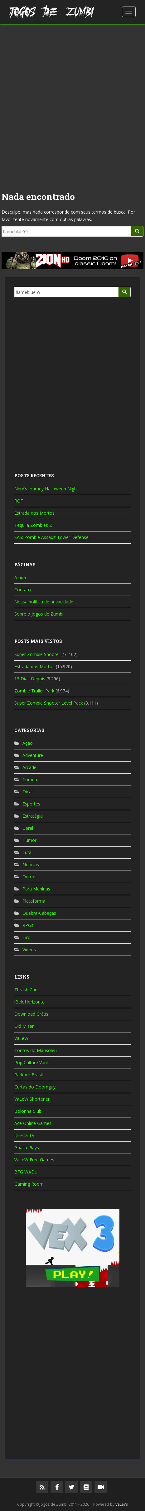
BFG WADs (25, 1172)
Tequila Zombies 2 (33, 525)
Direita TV (24, 1135)
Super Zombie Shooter (37, 654)
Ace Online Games (32, 1123)
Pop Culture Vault (31, 1062)
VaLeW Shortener (32, 1099)
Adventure (32, 755)
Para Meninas (36, 889)
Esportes (31, 804)
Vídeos (29, 949)
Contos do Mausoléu (35, 1050)
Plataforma (33, 901)
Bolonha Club (27, 1111)
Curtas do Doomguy (35, 1087)
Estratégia (32, 816)
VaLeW (21, 1038)
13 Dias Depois (29, 679)
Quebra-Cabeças (39, 913)
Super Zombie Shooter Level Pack (48, 703)
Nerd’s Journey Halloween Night (46, 489)
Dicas (28, 792)
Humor (29, 840)
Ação (27, 743)
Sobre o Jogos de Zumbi (38, 614)
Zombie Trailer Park (34, 691)
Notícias (30, 864)
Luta (26, 852)
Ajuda (20, 577)
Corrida (29, 779)
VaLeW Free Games (34, 1160)
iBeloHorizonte (29, 1002)
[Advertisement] (72, 104)
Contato (22, 590)
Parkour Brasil (28, 1075)
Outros (29, 877)
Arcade (29, 767)
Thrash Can (25, 990)
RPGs (27, 925)
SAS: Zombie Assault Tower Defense (51, 537)
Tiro (26, 937)
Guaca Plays (26, 1147)
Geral (27, 828)
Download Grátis (31, 1014)
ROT (18, 501)
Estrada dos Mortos (34, 513)
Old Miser (24, 1026)
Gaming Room (29, 1184)
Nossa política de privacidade (43, 602)
